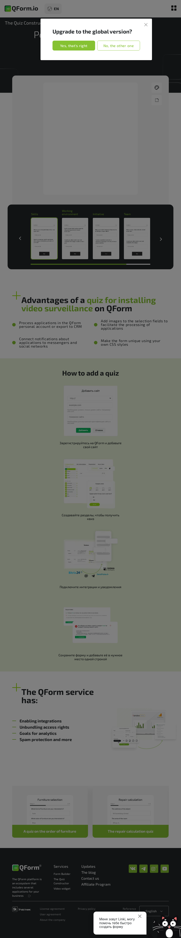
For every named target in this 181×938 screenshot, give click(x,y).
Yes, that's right (73, 45)
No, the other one (118, 45)
